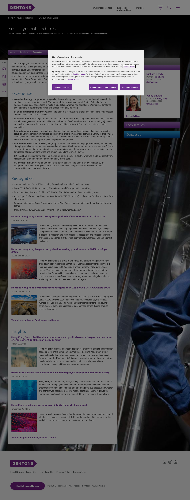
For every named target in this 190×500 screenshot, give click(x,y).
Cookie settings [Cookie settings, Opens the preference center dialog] (62, 87)
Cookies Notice (129, 66)
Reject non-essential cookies (103, 87)
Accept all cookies (130, 87)
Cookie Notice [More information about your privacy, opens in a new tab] (73, 79)
